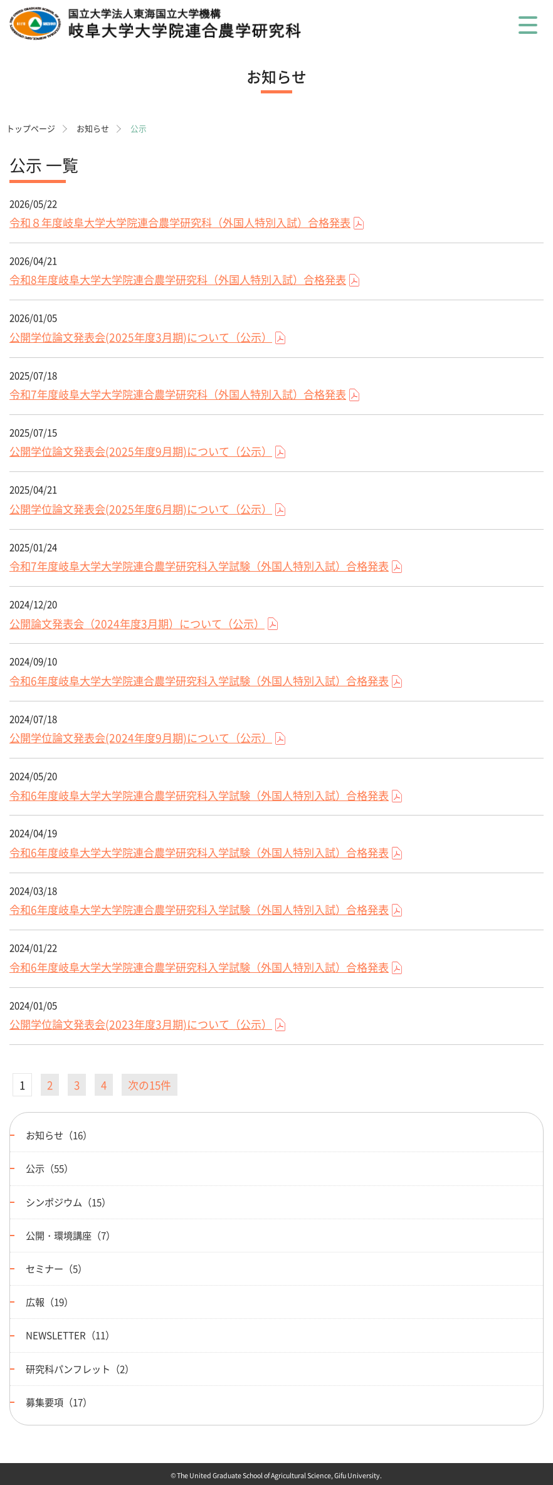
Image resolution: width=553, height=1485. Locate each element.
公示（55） (49, 1168)
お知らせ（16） (59, 1135)
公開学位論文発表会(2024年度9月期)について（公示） (140, 738)
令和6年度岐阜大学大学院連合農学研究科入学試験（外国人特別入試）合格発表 (199, 681)
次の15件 (149, 1085)
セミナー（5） (56, 1268)
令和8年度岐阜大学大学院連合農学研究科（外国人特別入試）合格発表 (177, 279)
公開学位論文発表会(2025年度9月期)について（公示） (140, 451)
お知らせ (92, 128)
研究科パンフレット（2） (80, 1369)
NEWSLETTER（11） (70, 1335)
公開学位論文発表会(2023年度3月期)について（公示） (140, 1024)
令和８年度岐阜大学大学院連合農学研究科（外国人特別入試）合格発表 (179, 222)
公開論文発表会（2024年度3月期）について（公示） (137, 624)
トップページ (30, 128)
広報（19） (49, 1301)
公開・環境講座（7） (70, 1235)
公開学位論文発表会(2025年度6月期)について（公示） (140, 509)
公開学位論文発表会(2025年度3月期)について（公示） (140, 337)
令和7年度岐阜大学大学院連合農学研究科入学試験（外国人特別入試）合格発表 (199, 566)
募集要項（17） (59, 1402)
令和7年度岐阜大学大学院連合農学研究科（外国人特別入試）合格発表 (177, 394)
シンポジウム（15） (68, 1202)
